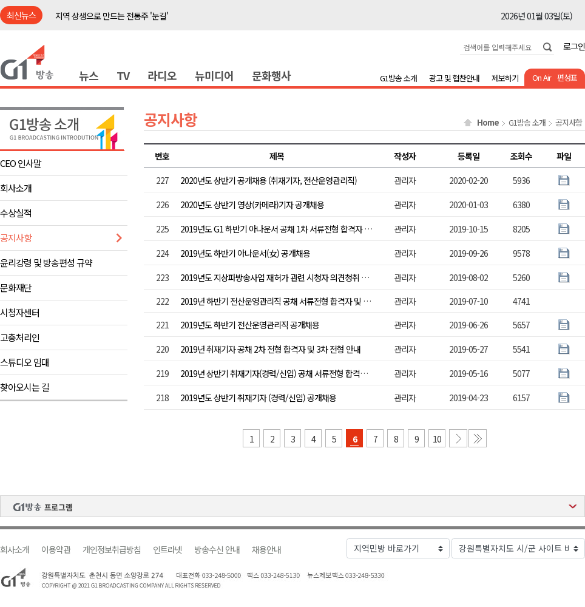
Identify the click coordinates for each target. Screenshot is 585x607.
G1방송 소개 (398, 78)
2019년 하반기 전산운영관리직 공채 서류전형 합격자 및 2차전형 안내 (292, 301)
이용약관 (55, 549)
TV (123, 75)
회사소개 (16, 187)
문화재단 (16, 287)
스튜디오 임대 (24, 362)
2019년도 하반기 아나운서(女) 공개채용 (245, 253)
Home (488, 122)
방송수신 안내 (217, 549)
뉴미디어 (214, 75)
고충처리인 (19, 337)
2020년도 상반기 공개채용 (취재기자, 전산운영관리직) (268, 180)
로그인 (574, 46)
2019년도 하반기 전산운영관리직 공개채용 (249, 325)
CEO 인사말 (20, 163)
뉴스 (88, 75)
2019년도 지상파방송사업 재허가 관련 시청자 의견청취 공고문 (281, 277)
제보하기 (505, 78)
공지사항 (16, 237)
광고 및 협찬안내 (454, 78)
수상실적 (16, 212)
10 (437, 439)
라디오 (162, 75)
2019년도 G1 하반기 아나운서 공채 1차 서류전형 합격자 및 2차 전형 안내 (299, 229)
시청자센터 (19, 312)
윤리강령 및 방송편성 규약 (46, 262)
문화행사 (271, 75)
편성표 (567, 77)
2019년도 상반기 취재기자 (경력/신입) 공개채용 (258, 398)
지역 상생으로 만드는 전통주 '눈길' (111, 16)
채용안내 (266, 549)
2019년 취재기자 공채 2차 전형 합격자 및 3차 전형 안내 (270, 349)
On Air (541, 77)
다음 (458, 438)
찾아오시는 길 (24, 387)
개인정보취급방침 (112, 549)
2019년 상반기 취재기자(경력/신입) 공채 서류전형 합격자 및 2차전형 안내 (300, 373)
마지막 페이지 (477, 438)
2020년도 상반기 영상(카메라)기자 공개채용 (252, 204)
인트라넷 (167, 549)
